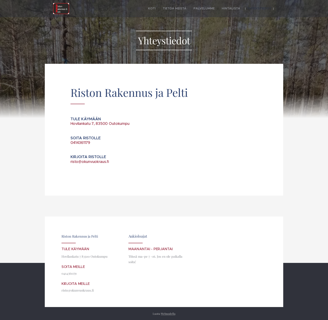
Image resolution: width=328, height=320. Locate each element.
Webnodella (168, 313)
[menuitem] (165, 8)
